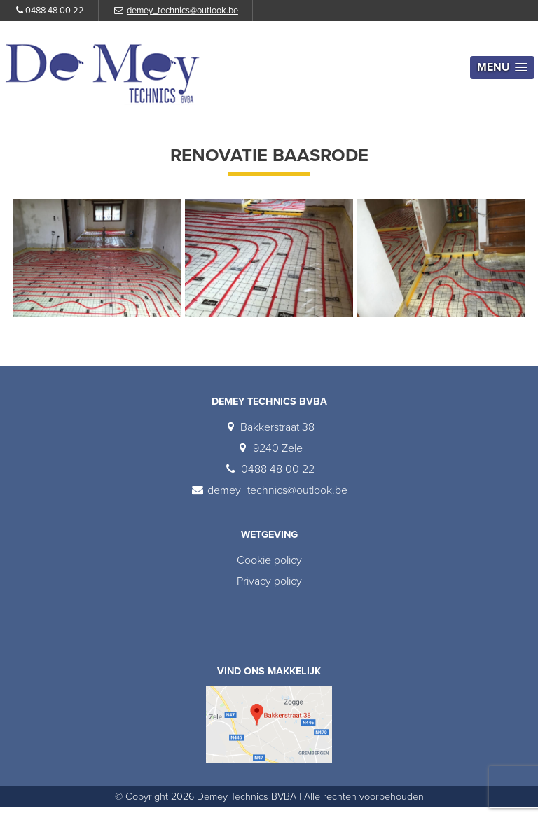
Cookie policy (269, 560)
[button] (502, 67)
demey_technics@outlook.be (182, 10)
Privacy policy (269, 581)
